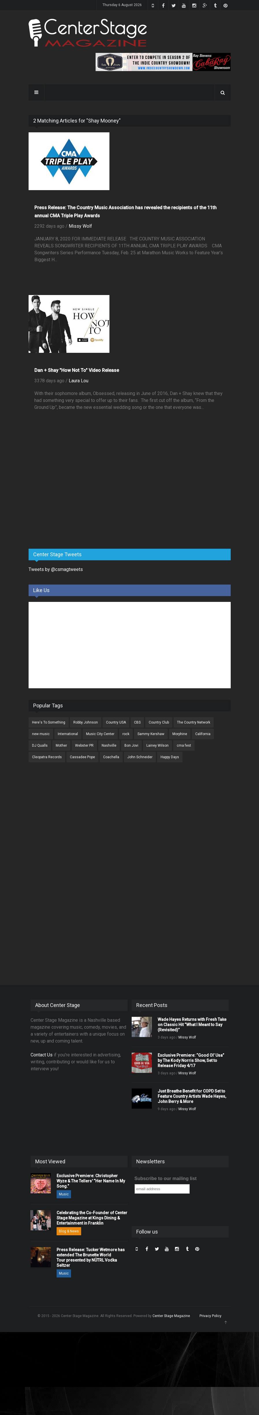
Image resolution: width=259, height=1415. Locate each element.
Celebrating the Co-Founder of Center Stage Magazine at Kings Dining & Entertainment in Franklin (92, 1217)
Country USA (116, 722)
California (202, 734)
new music (41, 734)
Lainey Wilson (157, 745)
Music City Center (100, 734)
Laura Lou (78, 380)
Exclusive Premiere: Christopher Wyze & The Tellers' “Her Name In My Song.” (91, 1180)
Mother (61, 745)
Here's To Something (48, 722)
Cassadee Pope (82, 757)
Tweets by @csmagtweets (56, 569)
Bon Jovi (131, 745)
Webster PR (84, 745)
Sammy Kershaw (150, 734)
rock (125, 734)
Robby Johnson (85, 722)
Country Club (159, 722)
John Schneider (139, 757)
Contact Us (42, 1055)
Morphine (179, 734)
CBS (137, 722)
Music (64, 1194)
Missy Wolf (80, 226)
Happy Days (170, 757)
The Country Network (193, 722)
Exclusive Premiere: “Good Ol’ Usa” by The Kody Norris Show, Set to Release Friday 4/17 (191, 1060)
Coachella (111, 757)
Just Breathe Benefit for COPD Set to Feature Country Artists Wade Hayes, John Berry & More (192, 1096)
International (68, 734)
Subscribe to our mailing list (166, 1178)
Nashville (109, 745)
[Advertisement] (72, 499)
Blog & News (69, 1231)
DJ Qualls (40, 745)
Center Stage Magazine (171, 1316)
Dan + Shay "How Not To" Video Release (76, 370)
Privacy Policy (210, 1316)
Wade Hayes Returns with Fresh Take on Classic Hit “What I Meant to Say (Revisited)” (192, 1024)
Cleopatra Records (47, 757)
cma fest (184, 745)
